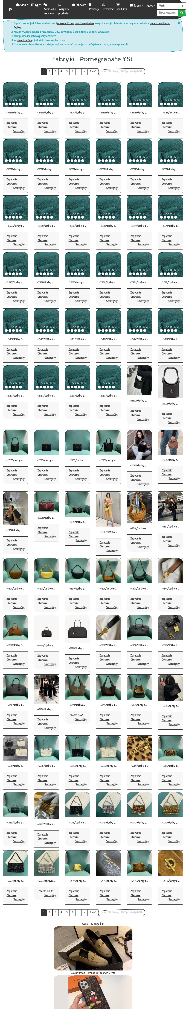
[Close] (178, 23)
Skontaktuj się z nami (49, 9)
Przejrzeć (108, 7)
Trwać (93, 71)
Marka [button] (21, 5)
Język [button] (149, 5)
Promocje (94, 7)
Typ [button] (35, 5)
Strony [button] (135, 5)
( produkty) (122, 7)
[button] (18, 132)
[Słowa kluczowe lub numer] (167, 13)
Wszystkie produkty (63, 9)
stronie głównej (25, 40)
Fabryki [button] (78, 5)
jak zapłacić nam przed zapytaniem (75, 23)
